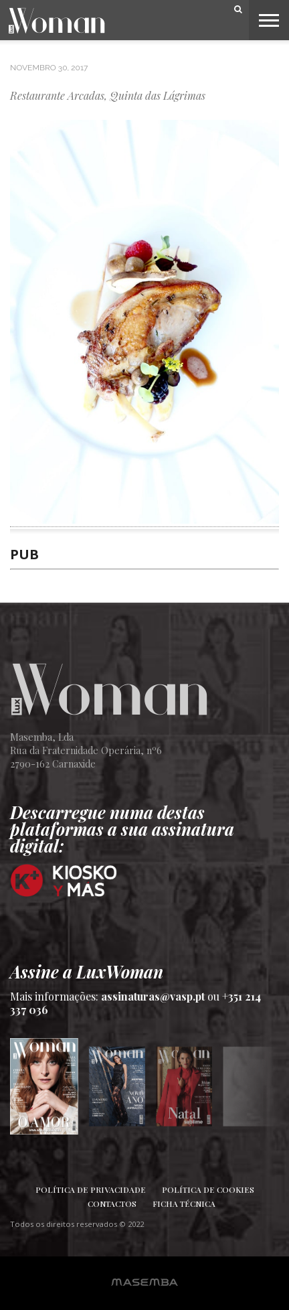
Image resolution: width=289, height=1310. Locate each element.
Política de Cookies (208, 1189)
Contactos (112, 1203)
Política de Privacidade (90, 1189)
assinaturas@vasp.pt (153, 996)
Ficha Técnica (184, 1203)
